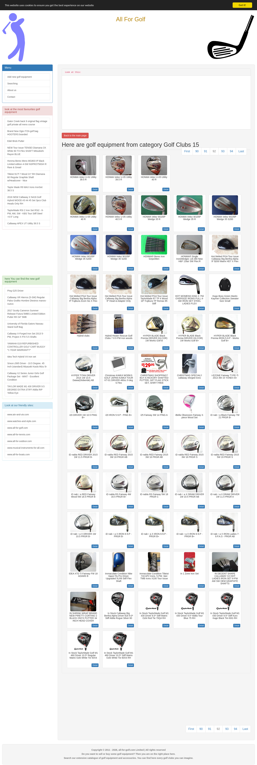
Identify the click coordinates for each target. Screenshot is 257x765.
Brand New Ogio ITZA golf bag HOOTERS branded (22, 133)
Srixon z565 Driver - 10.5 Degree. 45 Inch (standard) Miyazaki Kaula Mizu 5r (27, 365)
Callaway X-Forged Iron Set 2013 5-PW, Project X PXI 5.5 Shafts (25, 335)
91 (205, 151)
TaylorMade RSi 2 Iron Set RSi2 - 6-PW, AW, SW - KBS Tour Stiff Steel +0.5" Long (25, 213)
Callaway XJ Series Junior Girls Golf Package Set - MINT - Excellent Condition (25, 376)
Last (241, 151)
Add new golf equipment (19, 77)
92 (214, 151)
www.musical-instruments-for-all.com (25, 448)
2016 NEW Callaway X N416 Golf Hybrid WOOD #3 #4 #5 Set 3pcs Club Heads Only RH (26, 200)
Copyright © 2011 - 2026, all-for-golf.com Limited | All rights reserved (128, 750)
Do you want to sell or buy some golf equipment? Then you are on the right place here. (128, 754)
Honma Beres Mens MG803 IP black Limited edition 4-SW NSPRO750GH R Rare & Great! (26, 164)
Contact (11, 97)
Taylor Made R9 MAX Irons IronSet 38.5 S (24, 189)
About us (11, 90)
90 (197, 151)
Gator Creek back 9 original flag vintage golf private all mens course (27, 123)
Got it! (242, 5)
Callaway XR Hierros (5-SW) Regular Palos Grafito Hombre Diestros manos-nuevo (26, 300)
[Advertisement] (27, 254)
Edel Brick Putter (15, 141)
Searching (12, 83)
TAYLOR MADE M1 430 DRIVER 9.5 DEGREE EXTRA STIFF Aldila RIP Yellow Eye (26, 389)
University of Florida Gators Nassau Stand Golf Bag (25, 325)
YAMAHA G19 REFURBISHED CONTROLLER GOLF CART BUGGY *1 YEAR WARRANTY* (26, 346)
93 (222, 151)
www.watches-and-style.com (21, 421)
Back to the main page (75, 135)
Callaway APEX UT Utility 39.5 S (23, 223)
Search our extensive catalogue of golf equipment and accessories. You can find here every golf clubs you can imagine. (128, 758)
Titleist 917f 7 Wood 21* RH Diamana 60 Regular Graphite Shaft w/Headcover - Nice (26, 177)
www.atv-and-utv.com (18, 414)
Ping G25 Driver (15, 290)
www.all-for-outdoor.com (19, 441)
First (187, 151)
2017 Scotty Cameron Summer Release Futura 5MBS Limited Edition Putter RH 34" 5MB (26, 313)
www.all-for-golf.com (17, 428)
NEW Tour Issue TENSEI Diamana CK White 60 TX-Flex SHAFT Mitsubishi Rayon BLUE (26, 151)
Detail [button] (95, 189)
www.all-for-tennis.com (18, 434)
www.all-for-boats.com (18, 454)
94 (231, 151)
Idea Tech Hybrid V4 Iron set (21, 356)
